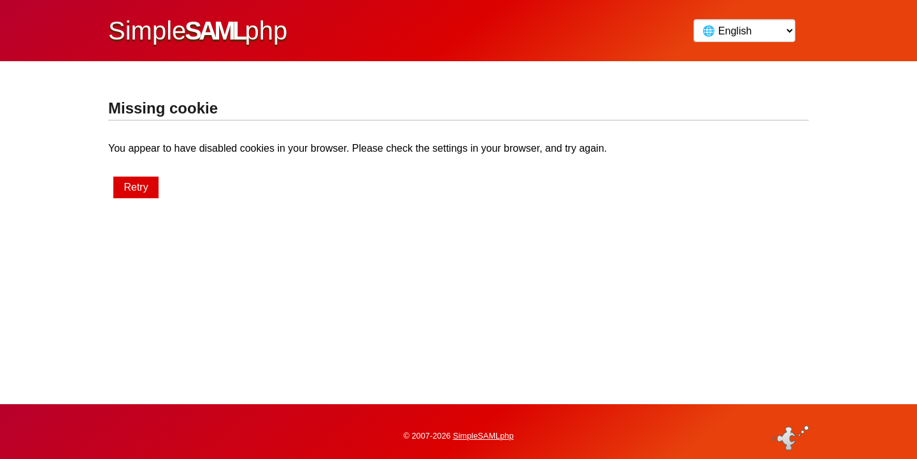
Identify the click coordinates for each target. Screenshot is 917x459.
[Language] (744, 30)
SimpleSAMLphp (483, 429)
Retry (136, 187)
